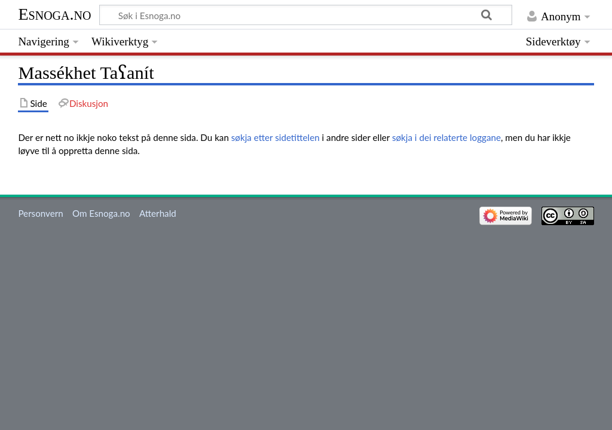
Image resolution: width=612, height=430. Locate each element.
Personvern (40, 213)
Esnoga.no (54, 14)
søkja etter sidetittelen (275, 137)
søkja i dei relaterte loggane (446, 137)
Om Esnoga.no (101, 213)
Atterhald (157, 213)
